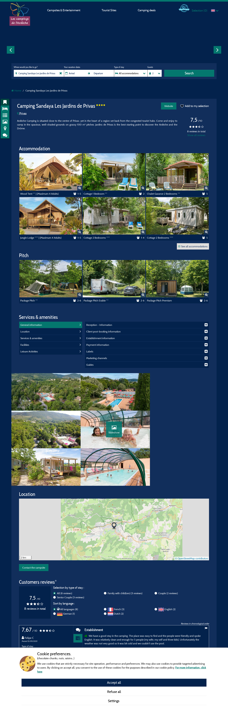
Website (168, 106)
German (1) (69, 576)
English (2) (170, 572)
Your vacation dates (72, 67)
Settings (114, 701)
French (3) (119, 572)
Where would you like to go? (26, 67)
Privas (21, 113)
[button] (114, 489)
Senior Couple (70, 560)
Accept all (114, 682)
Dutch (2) (119, 576)
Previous (10, 50)
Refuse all (114, 692)
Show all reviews (196, 135)
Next (217, 50)
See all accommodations (193, 246)
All (64, 556)
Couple (168, 556)
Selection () (199, 10)
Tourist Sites (109, 10)
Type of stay (119, 67)
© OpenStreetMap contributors (191, 521)
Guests (150, 67)
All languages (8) (69, 572)
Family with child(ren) (125, 556)
